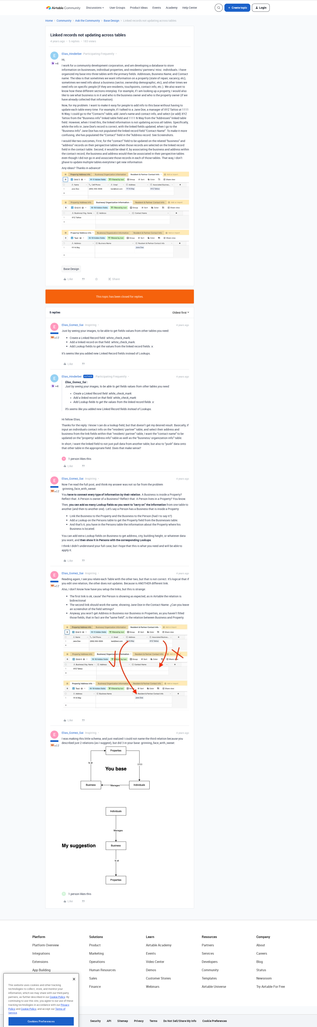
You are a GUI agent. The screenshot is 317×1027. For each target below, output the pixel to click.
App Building (41, 970)
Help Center (189, 8)
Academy (172, 8)
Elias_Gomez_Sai (72, 325)
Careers (261, 953)
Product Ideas (139, 8)
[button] (237, 8)
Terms (153, 1021)
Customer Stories (158, 978)
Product (95, 945)
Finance (95, 986)
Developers (210, 961)
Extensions (40, 961)
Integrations (41, 953)
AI (33, 978)
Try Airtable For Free (270, 986)
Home (49, 20)
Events (156, 8)
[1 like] (76, 459)
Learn (150, 937)
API (109, 1021)
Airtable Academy (158, 945)
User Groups (117, 8)
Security (95, 1021)
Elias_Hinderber (72, 54)
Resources (209, 937)
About (260, 945)
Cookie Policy (57, 1015)
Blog (259, 961)
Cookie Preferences (214, 1021)
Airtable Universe (214, 986)
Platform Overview (45, 945)
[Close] (74, 997)
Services (208, 953)
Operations (97, 961)
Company (263, 937)
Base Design (111, 20)
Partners (208, 945)
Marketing (96, 953)
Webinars (152, 986)
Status (261, 970)
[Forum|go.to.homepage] (63, 8)
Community (64, 20)
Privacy (139, 1021)
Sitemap (122, 1021)
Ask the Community (87, 20)
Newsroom (264, 978)
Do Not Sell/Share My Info (179, 1021)
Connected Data (44, 986)
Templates (209, 978)
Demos (151, 970)
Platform (38, 937)
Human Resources (102, 970)
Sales (93, 978)
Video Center (155, 961)
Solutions (96, 937)
